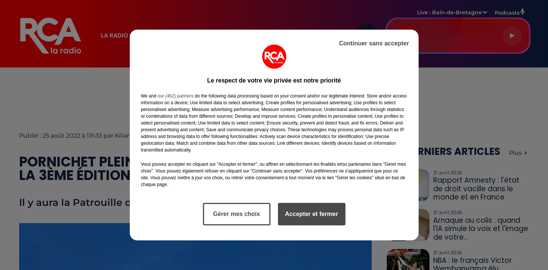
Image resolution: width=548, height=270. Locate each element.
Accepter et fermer (311, 214)
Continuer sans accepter (374, 43)
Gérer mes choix (236, 214)
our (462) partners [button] (176, 96)
